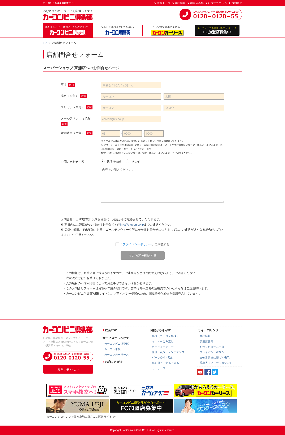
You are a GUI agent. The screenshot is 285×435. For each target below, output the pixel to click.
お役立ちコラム (217, 3)
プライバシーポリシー (137, 244)
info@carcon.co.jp (132, 224)
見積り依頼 (111, 161)
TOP (46, 42)
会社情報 (180, 3)
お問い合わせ (68, 369)
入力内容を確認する (142, 255)
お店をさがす (114, 362)
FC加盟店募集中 (217, 30)
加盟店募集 (197, 3)
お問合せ (236, 3)
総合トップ (163, 3)
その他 (133, 161)
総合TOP (111, 330)
